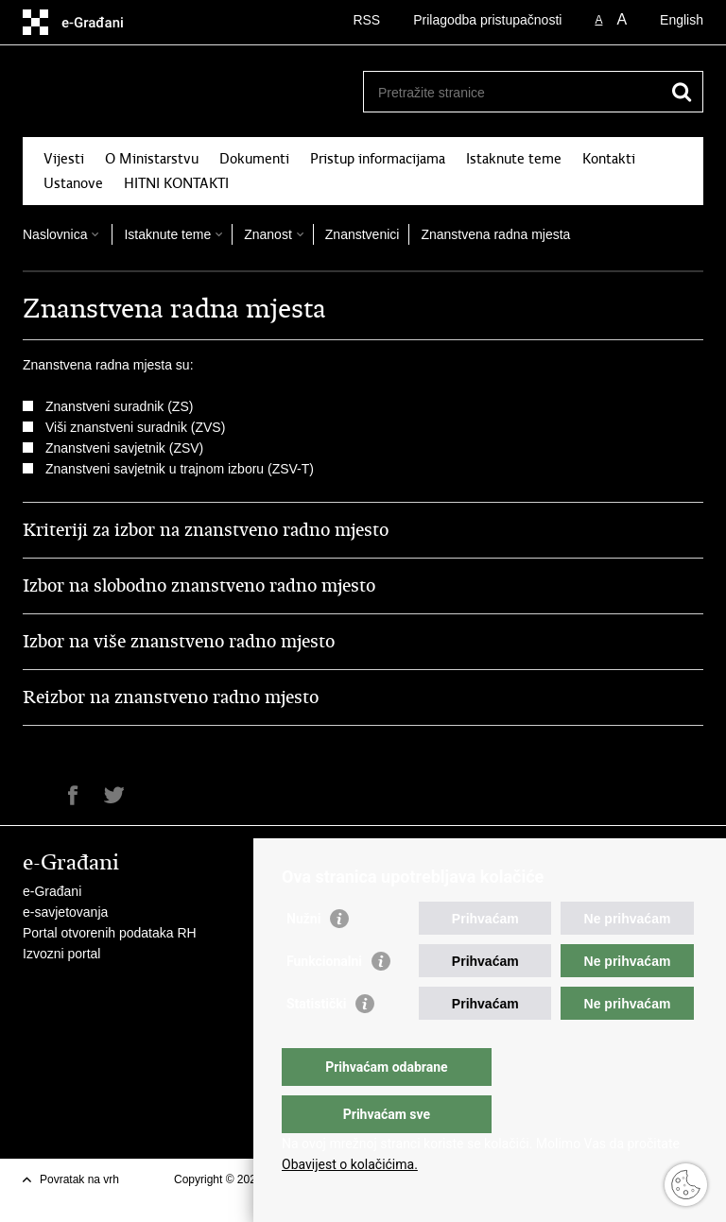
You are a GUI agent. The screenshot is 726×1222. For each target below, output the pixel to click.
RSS (366, 19)
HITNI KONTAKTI (176, 183)
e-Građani (52, 891)
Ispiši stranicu (33, 795)
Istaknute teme (514, 158)
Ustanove (73, 183)
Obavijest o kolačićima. (350, 1164)
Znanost (268, 234)
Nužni (303, 956)
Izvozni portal (61, 953)
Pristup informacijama (377, 158)
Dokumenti (254, 158)
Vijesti (63, 158)
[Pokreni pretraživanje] (682, 92)
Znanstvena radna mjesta (495, 234)
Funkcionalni (324, 999)
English (681, 19)
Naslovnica (55, 234)
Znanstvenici (362, 234)
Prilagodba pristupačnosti (487, 19)
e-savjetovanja (65, 912)
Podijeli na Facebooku (73, 795)
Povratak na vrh (79, 1179)
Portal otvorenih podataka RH (110, 932)
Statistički (316, 1041)
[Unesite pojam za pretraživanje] (513, 92)
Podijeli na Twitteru (114, 795)
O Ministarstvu (152, 158)
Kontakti (608, 158)
